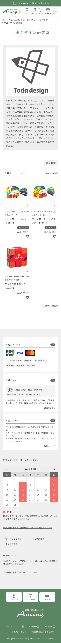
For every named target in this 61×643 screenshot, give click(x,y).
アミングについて (13, 626)
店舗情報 (33, 626)
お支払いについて (14, 344)
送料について (12, 380)
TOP (4, 19)
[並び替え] (14, 173)
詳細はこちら (49, 407)
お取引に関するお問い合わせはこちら (21, 572)
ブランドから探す (39, 19)
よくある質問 (11, 543)
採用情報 (49, 626)
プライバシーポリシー (19, 631)
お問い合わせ (11, 555)
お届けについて (13, 420)
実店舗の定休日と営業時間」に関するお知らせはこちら (28, 527)
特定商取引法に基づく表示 (43, 631)
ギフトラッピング (13, 538)
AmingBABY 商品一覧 (19, 19)
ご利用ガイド (40, 538)
